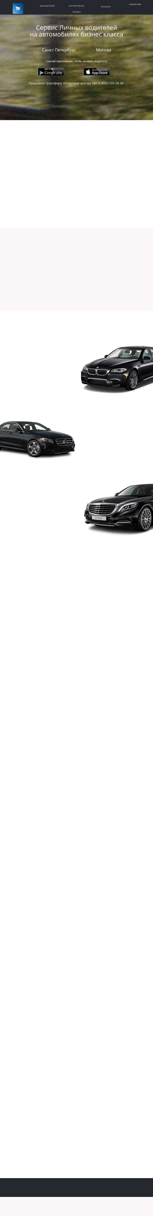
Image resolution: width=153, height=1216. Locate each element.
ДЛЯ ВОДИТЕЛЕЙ (47, 6)
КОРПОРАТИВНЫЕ (76, 6)
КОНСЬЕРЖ (106, 7)
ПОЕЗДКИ (76, 12)
